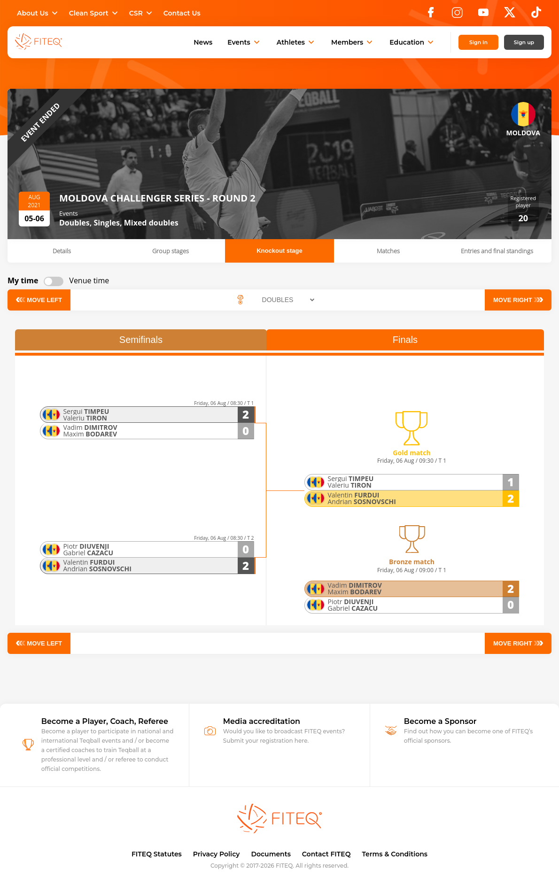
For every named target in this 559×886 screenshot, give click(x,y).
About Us (38, 13)
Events (244, 42)
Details (62, 251)
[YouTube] (483, 15)
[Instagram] (457, 15)
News (203, 42)
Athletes (296, 42)
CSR (141, 13)
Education (412, 42)
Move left (41, 299)
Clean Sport (94, 13)
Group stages (170, 251)
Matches (388, 251)
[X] (509, 15)
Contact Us (182, 13)
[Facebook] (430, 15)
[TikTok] (536, 15)
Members (352, 42)
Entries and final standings (497, 251)
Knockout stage (279, 250)
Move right (515, 299)
